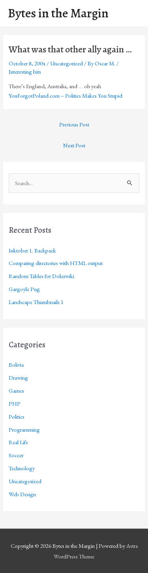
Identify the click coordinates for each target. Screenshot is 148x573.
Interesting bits (25, 71)
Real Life (18, 442)
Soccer (16, 455)
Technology (22, 468)
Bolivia (16, 364)
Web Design (22, 494)
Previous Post (74, 124)
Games (16, 390)
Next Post (74, 145)
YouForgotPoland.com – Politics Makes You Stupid (65, 95)
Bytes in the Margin (58, 13)
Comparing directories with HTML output (56, 263)
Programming (24, 429)
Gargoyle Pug (24, 289)
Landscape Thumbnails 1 (36, 302)
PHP (15, 403)
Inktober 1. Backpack (32, 250)
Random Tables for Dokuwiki (41, 276)
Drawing (18, 377)
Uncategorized (66, 63)
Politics (16, 416)
